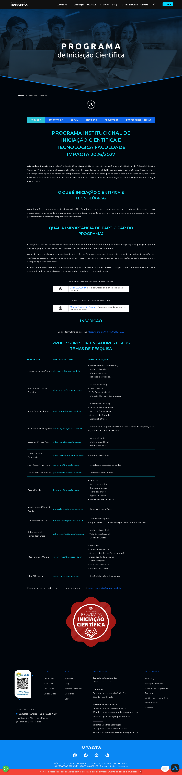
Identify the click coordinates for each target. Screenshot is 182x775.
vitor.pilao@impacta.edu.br (66, 576)
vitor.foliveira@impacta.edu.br (67, 557)
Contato (144, 5)
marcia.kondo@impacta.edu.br (68, 509)
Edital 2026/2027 (78, 288)
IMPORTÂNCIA (56, 120)
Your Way (149, 678)
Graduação (79, 5)
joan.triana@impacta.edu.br (66, 465)
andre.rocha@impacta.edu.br (67, 411)
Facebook (86, 755)
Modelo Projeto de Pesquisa (83, 307)
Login (167, 4)
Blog (114, 5)
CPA (67, 699)
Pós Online (104, 5)
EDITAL (74, 120)
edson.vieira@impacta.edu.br (67, 442)
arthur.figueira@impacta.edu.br (68, 428)
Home (21, 95)
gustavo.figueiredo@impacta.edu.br (70, 455)
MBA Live (91, 5)
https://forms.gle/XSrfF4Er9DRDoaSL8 (106, 332)
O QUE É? (36, 120)
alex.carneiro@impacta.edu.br (67, 390)
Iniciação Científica (154, 683)
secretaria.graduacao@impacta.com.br (111, 716)
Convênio (69, 694)
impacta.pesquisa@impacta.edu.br (104, 588)
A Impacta (63, 5)
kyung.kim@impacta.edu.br (66, 490)
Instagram (75, 755)
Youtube (96, 755)
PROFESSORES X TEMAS (138, 120)
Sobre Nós (70, 678)
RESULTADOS (111, 120)
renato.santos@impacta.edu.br (68, 520)
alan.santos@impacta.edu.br (67, 371)
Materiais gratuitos (129, 5)
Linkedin (107, 755)
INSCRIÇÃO (91, 120)
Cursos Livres (50, 694)
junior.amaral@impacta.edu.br (67, 472)
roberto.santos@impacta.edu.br (68, 534)
